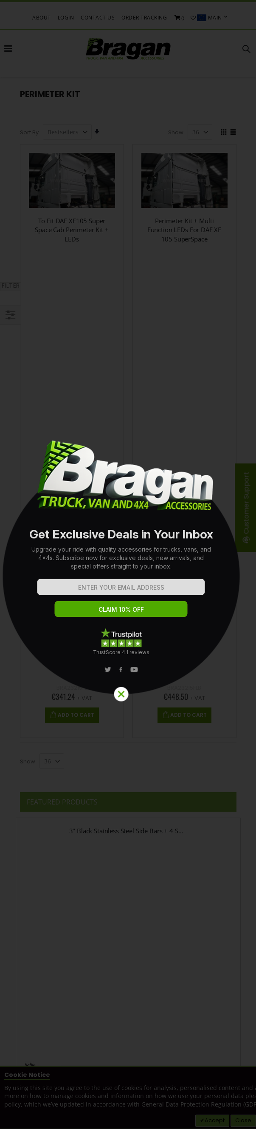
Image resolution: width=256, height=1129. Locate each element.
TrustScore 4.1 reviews (121, 652)
